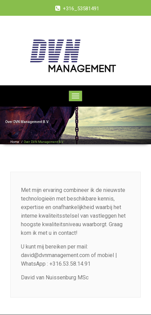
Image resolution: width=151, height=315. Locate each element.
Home (14, 142)
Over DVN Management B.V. (44, 142)
